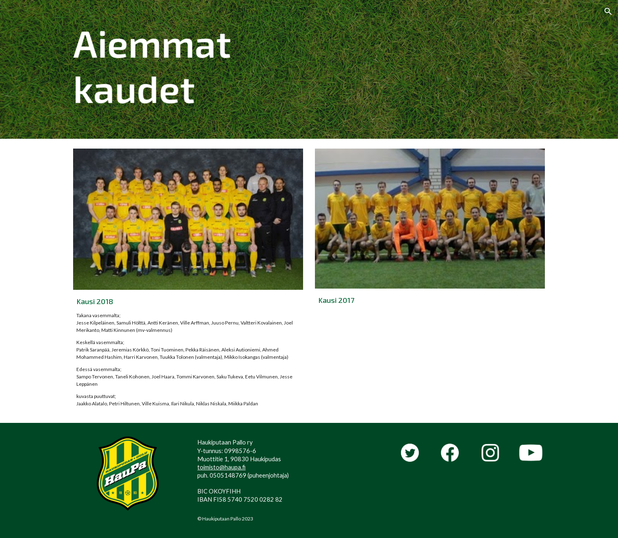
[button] (608, 11)
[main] (188, 351)
